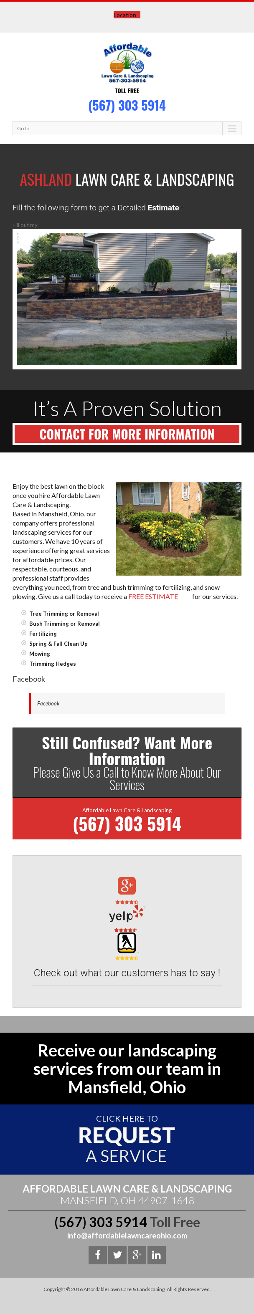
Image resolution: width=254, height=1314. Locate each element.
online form (52, 225)
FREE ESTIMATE (153, 596)
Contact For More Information (127, 434)
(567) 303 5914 (127, 105)
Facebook (48, 703)
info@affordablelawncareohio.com (127, 1235)
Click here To (127, 1118)
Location (125, 14)
